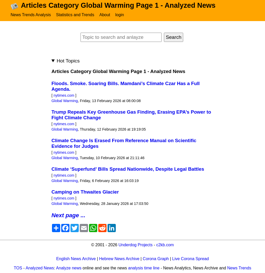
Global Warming (64, 101)
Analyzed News (40, 268)
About (104, 15)
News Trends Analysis (31, 15)
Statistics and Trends (75, 15)
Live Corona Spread (190, 259)
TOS (18, 268)
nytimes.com (64, 95)
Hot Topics (68, 60)
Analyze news (69, 268)
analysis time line (144, 268)
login (119, 15)
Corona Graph (156, 259)
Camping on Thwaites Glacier (85, 192)
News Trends (239, 268)
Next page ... (68, 215)
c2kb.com (165, 245)
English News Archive (76, 259)
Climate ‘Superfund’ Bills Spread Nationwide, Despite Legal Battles (127, 169)
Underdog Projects (135, 245)
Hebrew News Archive (119, 259)
